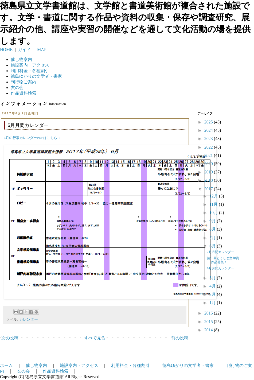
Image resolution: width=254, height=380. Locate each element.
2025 (209, 122)
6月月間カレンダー (220, 268)
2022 (209, 147)
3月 (213, 294)
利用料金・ (30, 70)
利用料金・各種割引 (130, 365)
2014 (209, 330)
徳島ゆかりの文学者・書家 (188, 365)
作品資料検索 (23, 93)
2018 (209, 180)
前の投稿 (179, 338)
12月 (214, 196)
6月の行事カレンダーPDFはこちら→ (32, 138)
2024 (209, 130)
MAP (41, 49)
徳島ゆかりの (36, 76)
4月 (213, 286)
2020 (209, 163)
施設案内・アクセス (79, 365)
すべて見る (94, 338)
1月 (213, 302)
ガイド (24, 49)
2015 (209, 321)
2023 (209, 138)
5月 (213, 278)
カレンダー (28, 319)
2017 (209, 189)
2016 (209, 313)
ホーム (6, 365)
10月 (214, 212)
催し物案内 (21, 59)
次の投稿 (9, 338)
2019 (209, 172)
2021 (209, 155)
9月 (213, 221)
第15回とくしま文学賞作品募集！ (223, 260)
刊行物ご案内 (23, 82)
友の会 (17, 87)
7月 (213, 237)
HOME (6, 49)
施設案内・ (30, 65)
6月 (213, 246)
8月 (213, 229)
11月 (214, 204)
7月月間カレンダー (220, 252)
